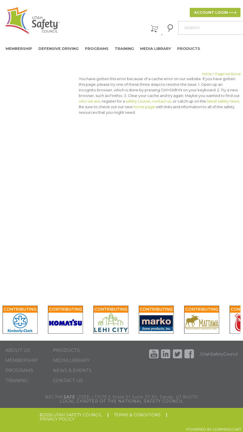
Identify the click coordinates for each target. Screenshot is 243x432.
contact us (161, 101)
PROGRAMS (19, 370)
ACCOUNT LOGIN (211, 12)
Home (207, 74)
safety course (138, 101)
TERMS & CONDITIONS (137, 415)
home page (144, 106)
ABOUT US (17, 350)
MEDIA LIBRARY (71, 360)
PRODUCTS (66, 350)
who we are (89, 101)
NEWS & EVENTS (72, 370)
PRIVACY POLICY (57, 419)
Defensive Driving (58, 48)
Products (188, 48)
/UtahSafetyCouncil (219, 354)
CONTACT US (68, 380)
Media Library (155, 48)
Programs (96, 48)
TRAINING (17, 380)
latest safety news (223, 101)
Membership (19, 48)
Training (124, 48)
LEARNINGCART (227, 429)
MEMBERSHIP (21, 360)
